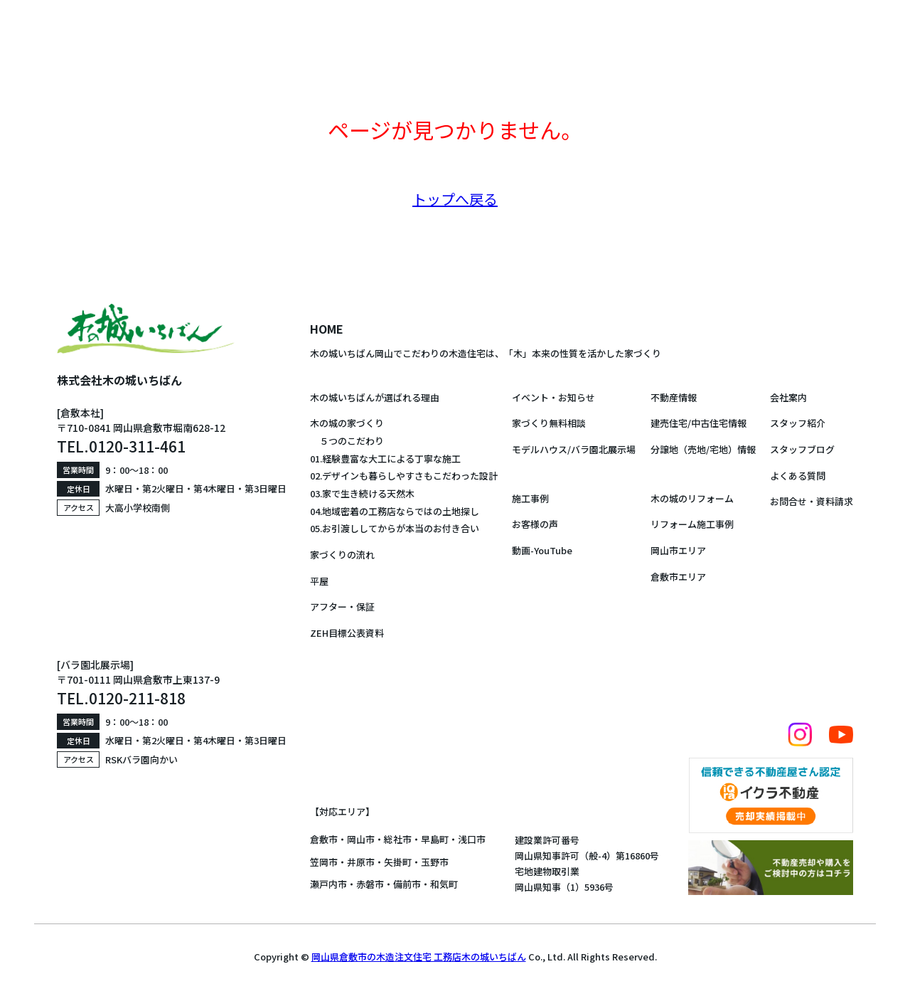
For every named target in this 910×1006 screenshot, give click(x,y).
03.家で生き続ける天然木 (362, 493)
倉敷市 (324, 839)
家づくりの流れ (342, 554)
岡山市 (361, 839)
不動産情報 (674, 397)
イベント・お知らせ (553, 397)
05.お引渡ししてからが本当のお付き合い (394, 528)
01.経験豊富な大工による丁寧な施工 (385, 458)
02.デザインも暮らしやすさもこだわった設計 (404, 475)
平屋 (319, 581)
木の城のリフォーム (692, 498)
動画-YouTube (542, 550)
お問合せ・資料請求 (811, 501)
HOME (326, 328)
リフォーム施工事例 (692, 524)
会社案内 (788, 397)
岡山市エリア (678, 550)
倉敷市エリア (678, 576)
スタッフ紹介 (797, 423)
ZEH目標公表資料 (347, 633)
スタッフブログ (802, 449)
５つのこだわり (347, 441)
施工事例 (530, 498)
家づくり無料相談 (549, 423)
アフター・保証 (342, 606)
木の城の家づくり (347, 423)
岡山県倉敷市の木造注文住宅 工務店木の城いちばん (418, 956)
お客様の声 (535, 524)
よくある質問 (797, 475)
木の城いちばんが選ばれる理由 (374, 397)
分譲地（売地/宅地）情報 (703, 449)
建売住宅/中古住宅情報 (698, 423)
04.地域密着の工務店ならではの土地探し (394, 511)
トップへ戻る (455, 199)
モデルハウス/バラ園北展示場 (574, 449)
